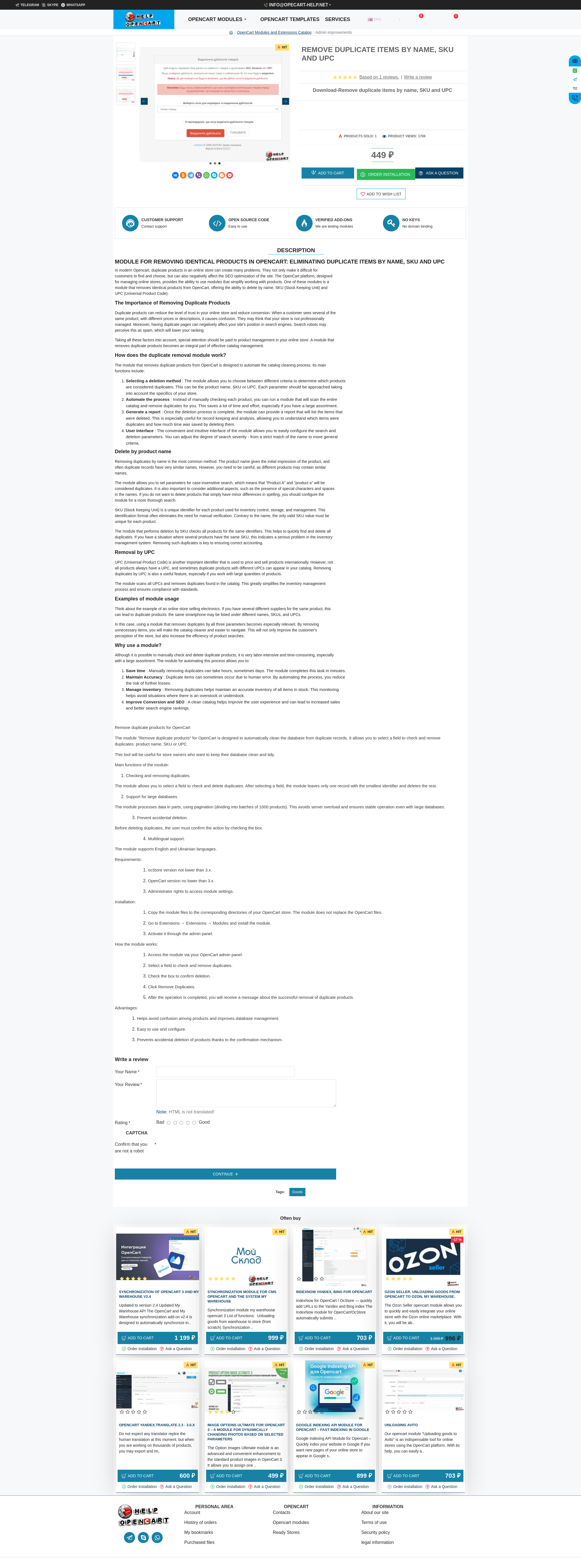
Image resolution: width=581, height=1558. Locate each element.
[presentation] (195, 1142)
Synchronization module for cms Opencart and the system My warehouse (242, 1285)
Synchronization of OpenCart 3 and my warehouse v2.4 (159, 1283)
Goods (297, 1181)
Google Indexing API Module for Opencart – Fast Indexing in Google (332, 1416)
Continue (223, 1167)
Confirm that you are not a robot (131, 1140)
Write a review (418, 77)
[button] (144, 101)
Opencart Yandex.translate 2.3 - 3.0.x (157, 1414)
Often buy (290, 1207)
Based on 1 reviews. (379, 77)
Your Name (126, 1064)
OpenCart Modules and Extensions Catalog (274, 32)
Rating (121, 1115)
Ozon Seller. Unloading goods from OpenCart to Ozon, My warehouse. (422, 1283)
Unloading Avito (401, 1414)
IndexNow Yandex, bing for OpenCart (334, 1281)
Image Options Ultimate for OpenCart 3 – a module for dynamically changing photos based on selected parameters (246, 1421)
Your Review (127, 1077)
